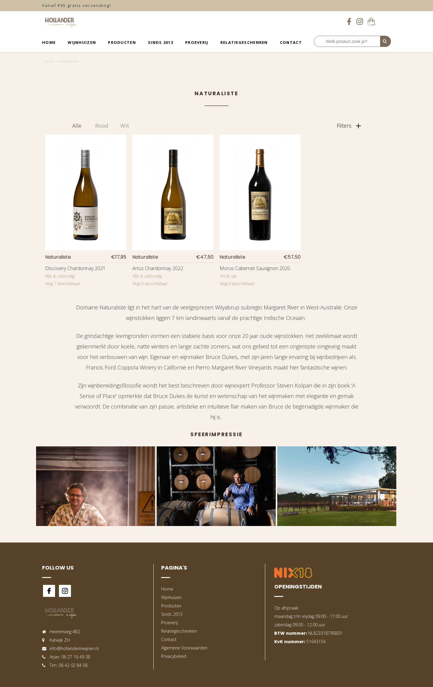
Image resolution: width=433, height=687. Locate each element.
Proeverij (196, 42)
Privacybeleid (173, 656)
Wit (124, 125)
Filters (349, 125)
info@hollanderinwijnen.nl (74, 648)
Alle (76, 125)
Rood (101, 125)
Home (49, 42)
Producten (122, 42)
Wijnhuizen (82, 42)
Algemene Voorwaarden (184, 648)
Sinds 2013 (160, 42)
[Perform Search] (385, 41)
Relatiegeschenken (244, 42)
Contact (291, 42)
